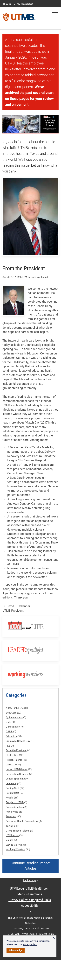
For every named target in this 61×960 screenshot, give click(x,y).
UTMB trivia (12, 835)
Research (11, 816)
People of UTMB (15, 802)
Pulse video (12, 811)
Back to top (30, 880)
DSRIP (9, 731)
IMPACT (10, 764)
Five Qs (10, 745)
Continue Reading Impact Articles (30, 865)
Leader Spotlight (15, 778)
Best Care (11, 712)
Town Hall (11, 825)
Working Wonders (15, 849)
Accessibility (29, 905)
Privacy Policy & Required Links (29, 900)
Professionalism (15, 807)
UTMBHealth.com (37, 888)
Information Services (17, 774)
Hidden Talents (14, 759)
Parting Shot (12, 788)
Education (11, 736)
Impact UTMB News (16, 769)
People (9, 797)
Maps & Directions (29, 894)
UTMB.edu (17, 888)
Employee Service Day (18, 741)
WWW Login (27, 934)
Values (9, 840)
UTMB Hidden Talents (17, 830)
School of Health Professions (22, 821)
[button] (55, 12)
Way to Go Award (15, 844)
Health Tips (12, 755)
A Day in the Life (15, 707)
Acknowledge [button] (15, 950)
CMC (8, 722)
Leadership (12, 783)
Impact (6, 3)
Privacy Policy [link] (30, 944)
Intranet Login (46, 934)
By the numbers (14, 717)
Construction (13, 726)
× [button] (53, 937)
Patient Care (12, 792)
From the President (16, 750)
